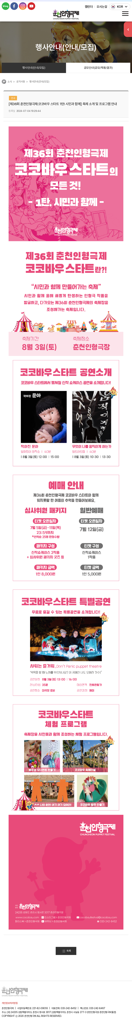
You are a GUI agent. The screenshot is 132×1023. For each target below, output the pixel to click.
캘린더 (89, 6)
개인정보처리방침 (10, 1003)
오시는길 (102, 6)
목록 (66, 950)
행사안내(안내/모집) (33, 67)
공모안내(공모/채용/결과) (98, 67)
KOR (120, 6)
